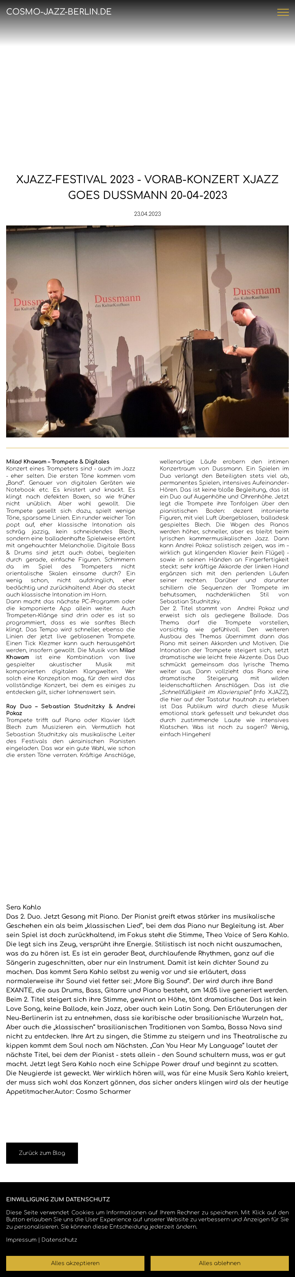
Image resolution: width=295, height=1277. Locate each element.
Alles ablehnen (219, 1263)
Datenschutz (59, 1240)
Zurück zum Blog (42, 1153)
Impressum (21, 1240)
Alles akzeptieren (75, 1263)
